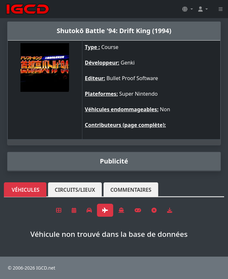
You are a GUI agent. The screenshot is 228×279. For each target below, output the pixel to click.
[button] (187, 9)
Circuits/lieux (75, 189)
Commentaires (130, 189)
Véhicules (26, 189)
